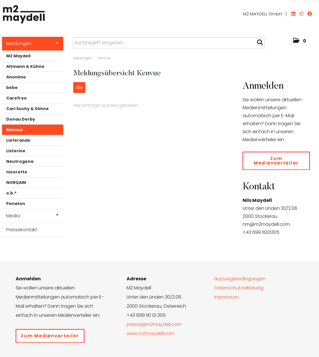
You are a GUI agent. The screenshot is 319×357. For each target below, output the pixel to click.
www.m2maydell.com (150, 333)
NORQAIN (16, 182)
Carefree (16, 98)
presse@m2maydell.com (154, 324)
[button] (299, 41)
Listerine (15, 151)
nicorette (16, 172)
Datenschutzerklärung (238, 288)
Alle (79, 87)
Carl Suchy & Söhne (27, 108)
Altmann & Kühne (25, 66)
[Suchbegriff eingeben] (169, 42)
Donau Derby (20, 119)
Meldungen (32, 43)
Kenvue (14, 130)
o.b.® (11, 193)
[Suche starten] (260, 42)
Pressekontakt (21, 229)
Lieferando (18, 140)
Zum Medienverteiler (276, 160)
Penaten (15, 203)
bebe (12, 87)
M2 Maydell (18, 56)
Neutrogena (19, 161)
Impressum (226, 297)
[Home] (22, 12)
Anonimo (16, 77)
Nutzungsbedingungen (240, 278)
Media (32, 215)
